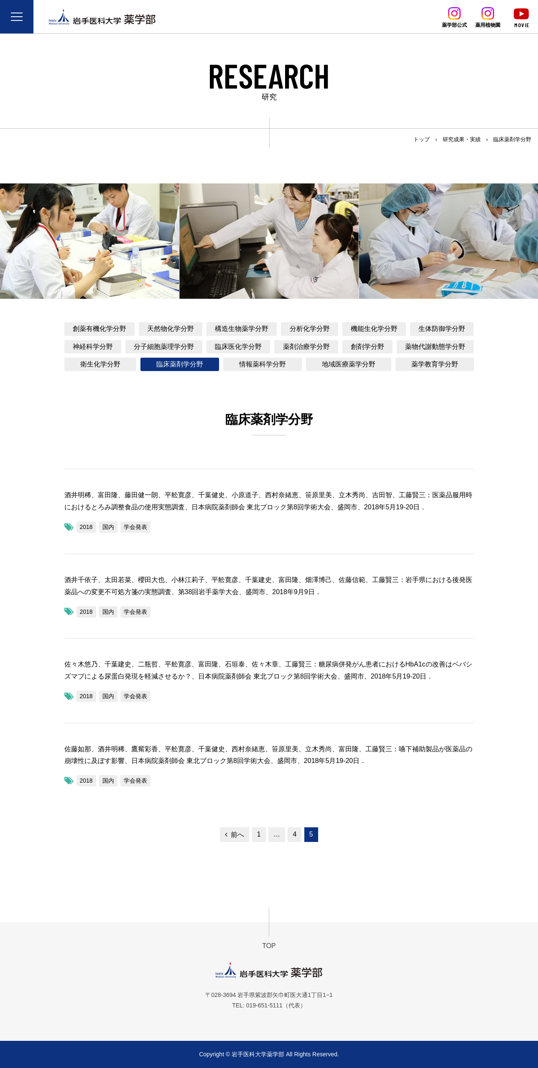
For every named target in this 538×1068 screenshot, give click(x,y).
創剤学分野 (367, 346)
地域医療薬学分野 (348, 364)
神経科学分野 (93, 346)
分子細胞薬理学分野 (164, 346)
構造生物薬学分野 (241, 328)
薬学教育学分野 (434, 364)
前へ (237, 834)
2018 (86, 527)
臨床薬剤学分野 (179, 364)
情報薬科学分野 (262, 364)
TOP (269, 945)
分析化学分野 (310, 328)
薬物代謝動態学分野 (435, 346)
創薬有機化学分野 (99, 328)
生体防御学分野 (441, 328)
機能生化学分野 (374, 328)
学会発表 (135, 527)
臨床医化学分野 (238, 346)
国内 (108, 527)
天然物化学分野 (170, 328)
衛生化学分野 (100, 364)
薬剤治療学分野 (306, 346)
